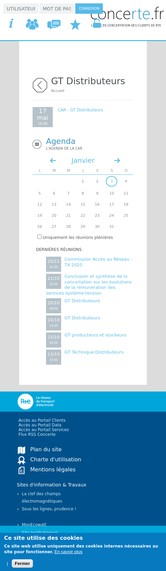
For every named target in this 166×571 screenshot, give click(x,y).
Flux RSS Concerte (36, 434)
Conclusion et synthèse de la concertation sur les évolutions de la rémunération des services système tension (89, 285)
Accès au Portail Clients (42, 420)
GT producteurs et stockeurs (95, 335)
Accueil (57, 91)
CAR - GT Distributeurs (80, 110)
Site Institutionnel (39, 532)
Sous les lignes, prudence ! (49, 509)
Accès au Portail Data (39, 425)
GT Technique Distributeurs (94, 352)
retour (40, 84)
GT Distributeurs (82, 300)
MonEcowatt (34, 524)
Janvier (83, 160)
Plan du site (45, 449)
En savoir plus (68, 555)
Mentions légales (53, 469)
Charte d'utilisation (55, 459)
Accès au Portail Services (43, 429)
